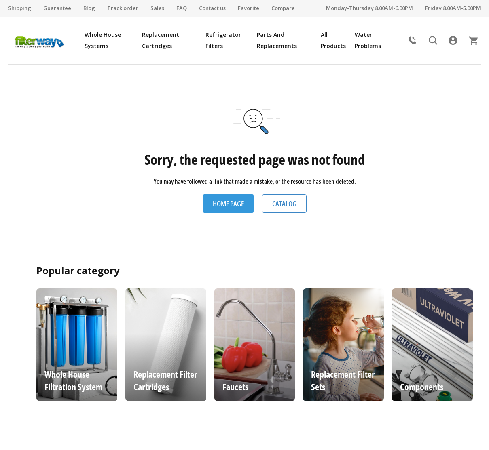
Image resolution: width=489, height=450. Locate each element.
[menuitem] (109, 40)
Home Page (228, 203)
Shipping (19, 8)
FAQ (181, 8)
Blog (89, 8)
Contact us (212, 8)
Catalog (284, 203)
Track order (122, 8)
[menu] (242, 40)
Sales (157, 8)
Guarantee (57, 8)
